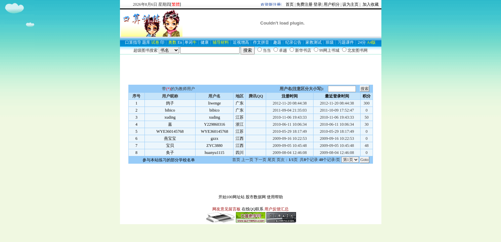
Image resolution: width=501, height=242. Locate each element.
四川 (240, 152)
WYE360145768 (169, 131)
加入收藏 (370, 4)
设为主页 (350, 4)
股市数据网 (256, 197)
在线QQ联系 (252, 209)
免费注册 (304, 4)
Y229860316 (214, 124)
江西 (240, 138)
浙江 (240, 124)
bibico (170, 110)
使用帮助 (275, 197)
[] (175, 4)
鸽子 (170, 103)
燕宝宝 (170, 138)
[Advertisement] (250, 69)
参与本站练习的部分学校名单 (168, 160)
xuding (169, 117)
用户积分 (332, 4)
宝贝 (170, 145)
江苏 (240, 117)
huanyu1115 (214, 152)
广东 (240, 103)
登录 (318, 4)
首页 (290, 4)
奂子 (170, 152)
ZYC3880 (214, 145)
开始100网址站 (231, 197)
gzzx (214, 138)
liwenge (214, 103)
